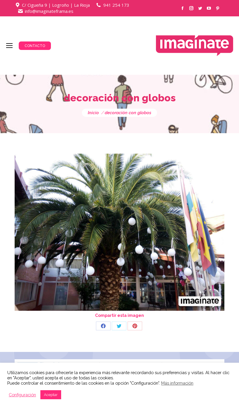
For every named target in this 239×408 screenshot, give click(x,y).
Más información (177, 383)
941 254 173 (116, 5)
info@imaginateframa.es (49, 11)
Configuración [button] (22, 394)
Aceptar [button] (51, 395)
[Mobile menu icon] (9, 45)
